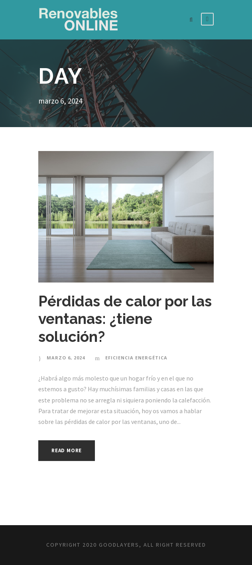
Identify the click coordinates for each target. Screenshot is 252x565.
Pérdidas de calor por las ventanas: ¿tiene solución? (125, 318)
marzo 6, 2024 (66, 358)
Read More (66, 450)
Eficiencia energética (136, 358)
